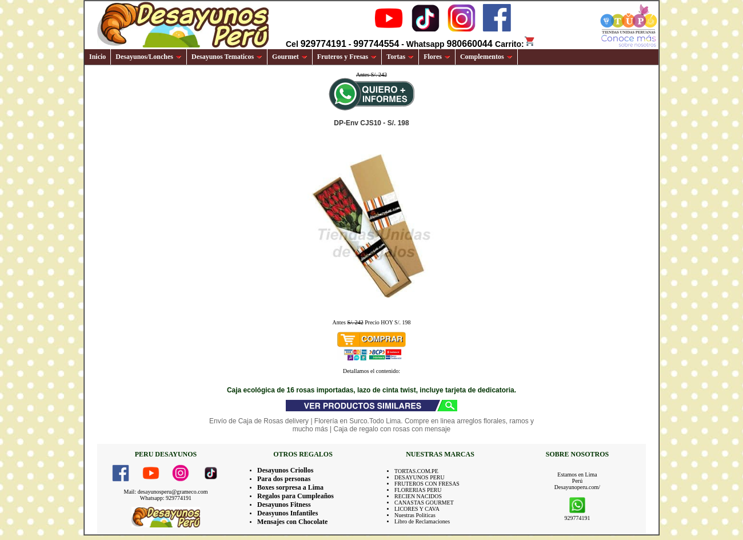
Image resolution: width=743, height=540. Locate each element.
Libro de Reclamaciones (422, 521)
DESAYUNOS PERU (419, 477)
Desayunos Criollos (285, 470)
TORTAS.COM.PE (416, 471)
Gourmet (289, 57)
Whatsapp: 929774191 (165, 498)
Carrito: (515, 44)
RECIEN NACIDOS (418, 496)
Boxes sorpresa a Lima (290, 487)
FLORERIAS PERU (418, 490)
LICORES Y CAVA (417, 509)
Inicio (97, 57)
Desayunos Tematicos (226, 57)
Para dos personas (283, 479)
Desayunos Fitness (284, 505)
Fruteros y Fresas (347, 57)
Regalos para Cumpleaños (295, 496)
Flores (437, 57)
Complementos (486, 57)
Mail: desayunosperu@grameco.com (166, 492)
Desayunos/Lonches (148, 57)
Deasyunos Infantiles (287, 513)
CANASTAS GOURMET (424, 502)
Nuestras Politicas (415, 515)
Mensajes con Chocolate (292, 522)
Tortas (400, 57)
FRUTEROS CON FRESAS (427, 484)
